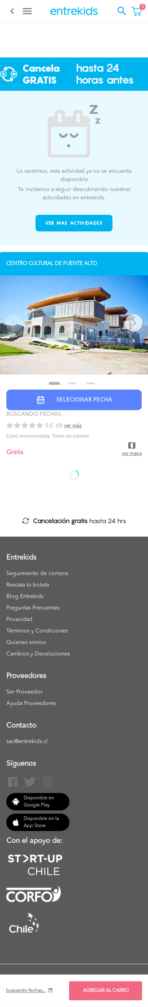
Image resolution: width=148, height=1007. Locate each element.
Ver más (73, 425)
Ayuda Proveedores (31, 703)
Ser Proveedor (24, 692)
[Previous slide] (14, 323)
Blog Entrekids (24, 596)
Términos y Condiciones (37, 631)
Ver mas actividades (74, 223)
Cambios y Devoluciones (38, 654)
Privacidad (19, 619)
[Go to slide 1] (54, 383)
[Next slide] (133, 323)
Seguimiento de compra (37, 573)
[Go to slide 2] (73, 383)
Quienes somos (26, 642)
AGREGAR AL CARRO (106, 990)
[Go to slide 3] (91, 383)
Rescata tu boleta (27, 585)
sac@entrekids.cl (27, 741)
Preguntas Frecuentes (33, 608)
